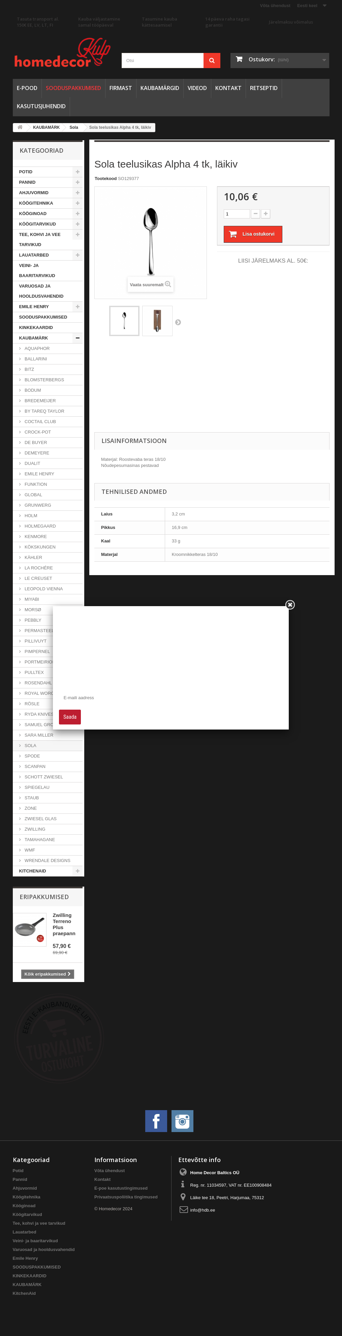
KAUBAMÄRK (33, 337)
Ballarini (35, 358)
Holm (30, 515)
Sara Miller (39, 735)
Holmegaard (40, 526)
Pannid (27, 182)
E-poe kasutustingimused (121, 1188)
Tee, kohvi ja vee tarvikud (40, 239)
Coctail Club (40, 421)
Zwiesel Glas (40, 818)
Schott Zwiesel (43, 776)
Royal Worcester (46, 693)
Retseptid (264, 88)
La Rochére (38, 567)
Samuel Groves (43, 724)
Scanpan (35, 766)
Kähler (33, 557)
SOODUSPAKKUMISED (73, 88)
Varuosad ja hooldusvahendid (41, 291)
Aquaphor (37, 348)
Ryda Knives (39, 714)
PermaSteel (39, 630)
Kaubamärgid (160, 88)
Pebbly (32, 620)
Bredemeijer (40, 400)
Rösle (32, 703)
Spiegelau (37, 787)
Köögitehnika (36, 203)
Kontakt (228, 88)
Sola (30, 745)
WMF (29, 850)
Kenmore (35, 536)
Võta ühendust (275, 5)
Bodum (32, 390)
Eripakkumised (44, 897)
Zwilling (34, 829)
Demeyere (37, 452)
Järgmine (178, 322)
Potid (26, 171)
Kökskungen (40, 547)
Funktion (35, 484)
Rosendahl (38, 682)
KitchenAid (32, 870)
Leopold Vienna (43, 588)
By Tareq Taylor (44, 411)
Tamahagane (39, 839)
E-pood (27, 88)
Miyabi (31, 599)
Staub (31, 797)
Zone (30, 808)
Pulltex (34, 672)
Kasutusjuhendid (41, 106)
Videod (197, 88)
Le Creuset (38, 578)
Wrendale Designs (47, 860)
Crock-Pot (37, 432)
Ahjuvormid (34, 192)
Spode (32, 756)
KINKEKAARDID (36, 327)
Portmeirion (40, 661)
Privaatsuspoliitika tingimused (126, 1196)
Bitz (29, 369)
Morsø (32, 609)
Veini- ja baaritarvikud (37, 270)
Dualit (32, 463)
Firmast (121, 88)
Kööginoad (33, 213)
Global (33, 494)
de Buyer (35, 442)
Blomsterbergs (44, 379)
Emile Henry (34, 306)
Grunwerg (37, 505)
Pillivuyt (35, 641)
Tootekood (106, 178)
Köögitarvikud (37, 224)
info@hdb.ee (202, 1210)
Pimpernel (37, 651)
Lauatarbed (34, 255)
